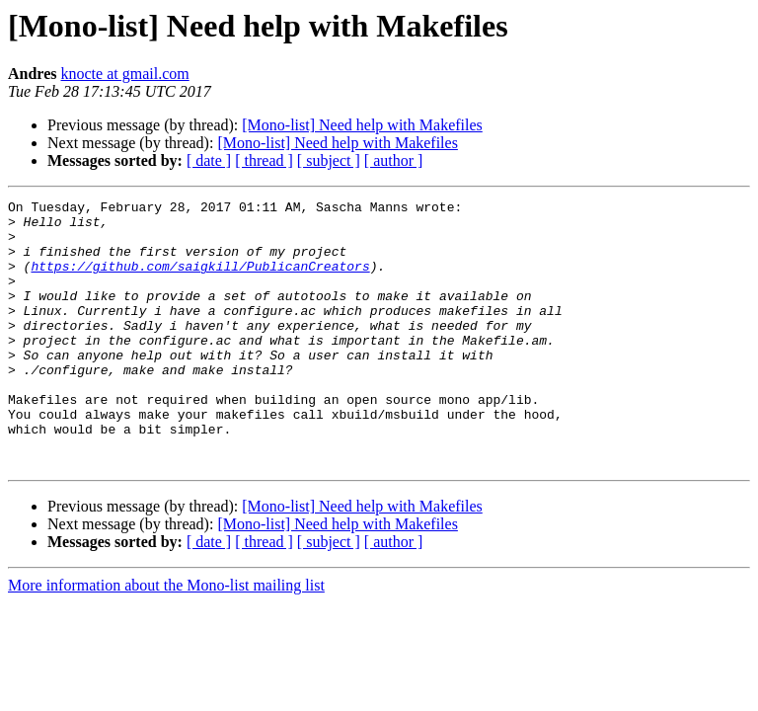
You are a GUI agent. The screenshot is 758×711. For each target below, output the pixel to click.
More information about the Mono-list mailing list (166, 638)
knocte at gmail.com (125, 73)
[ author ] (393, 160)
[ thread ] (264, 160)
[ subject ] (328, 160)
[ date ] (209, 160)
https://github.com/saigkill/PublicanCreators (200, 280)
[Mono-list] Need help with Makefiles (362, 125)
